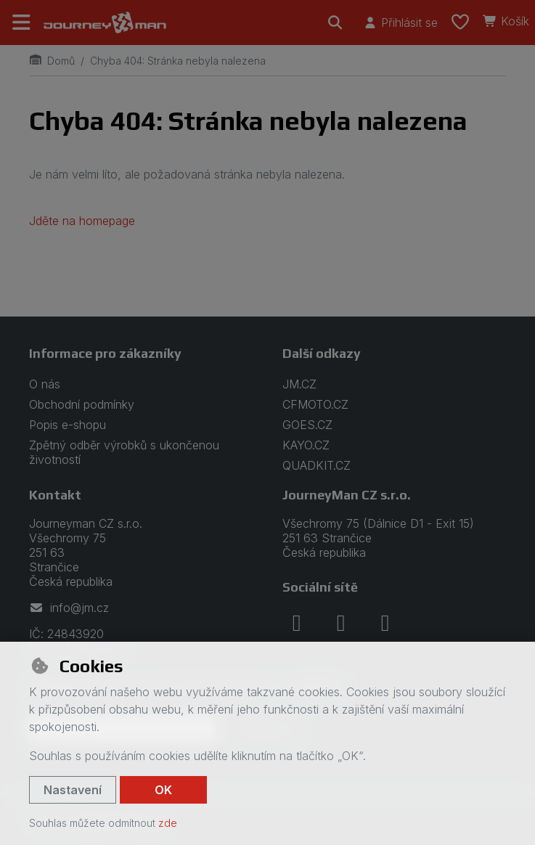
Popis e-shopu (67, 424)
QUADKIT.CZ (316, 465)
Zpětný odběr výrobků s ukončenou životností (124, 452)
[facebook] (296, 622)
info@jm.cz (69, 607)
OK (163, 790)
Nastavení (73, 790)
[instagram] (341, 622)
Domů (52, 60)
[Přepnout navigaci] (22, 22)
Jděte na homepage (82, 220)
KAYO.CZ (306, 445)
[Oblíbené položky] (460, 22)
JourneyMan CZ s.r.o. (346, 494)
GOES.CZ (307, 424)
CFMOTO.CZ (315, 404)
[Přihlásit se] (400, 22)
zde (167, 823)
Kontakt (55, 494)
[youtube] (385, 622)
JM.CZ (299, 384)
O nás (44, 384)
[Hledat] (335, 22)
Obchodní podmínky (81, 404)
